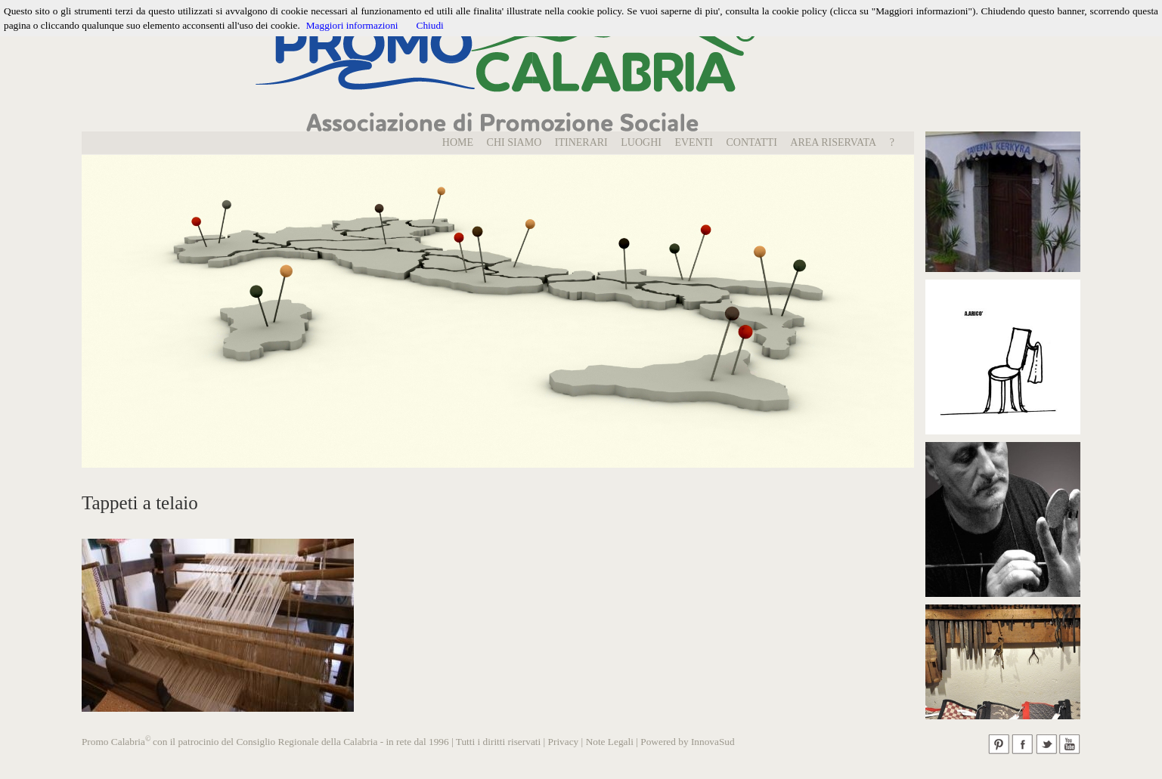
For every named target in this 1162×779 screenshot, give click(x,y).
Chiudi (430, 25)
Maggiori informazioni (352, 25)
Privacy (563, 741)
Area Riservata (833, 142)
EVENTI (693, 142)
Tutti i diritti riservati (498, 741)
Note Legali (610, 741)
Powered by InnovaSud (687, 741)
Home (457, 142)
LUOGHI (641, 142)
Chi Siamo (514, 142)
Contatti (752, 142)
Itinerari (581, 142)
